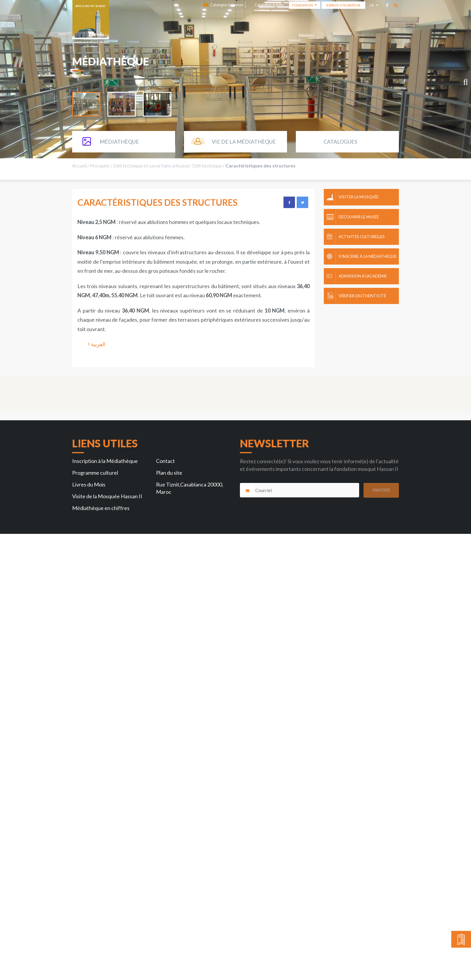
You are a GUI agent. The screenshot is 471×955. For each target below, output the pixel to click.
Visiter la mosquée (359, 197)
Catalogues (340, 141)
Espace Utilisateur (343, 5)
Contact (165, 461)
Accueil (79, 165)
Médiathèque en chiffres (101, 508)
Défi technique (207, 165)
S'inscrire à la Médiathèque (368, 256)
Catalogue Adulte (269, 5)
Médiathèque (119, 141)
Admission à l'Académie (363, 276)
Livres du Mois (88, 484)
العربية (98, 344)
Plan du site (169, 472)
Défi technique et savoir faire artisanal (151, 165)
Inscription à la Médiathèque (105, 461)
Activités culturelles (362, 236)
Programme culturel (95, 472)
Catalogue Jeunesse (226, 5)
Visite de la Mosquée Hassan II (107, 496)
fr (372, 6)
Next (462, 83)
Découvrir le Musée (359, 217)
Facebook (289, 202)
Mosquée (100, 165)
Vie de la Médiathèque (244, 141)
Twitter (302, 202)
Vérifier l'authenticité (362, 295)
